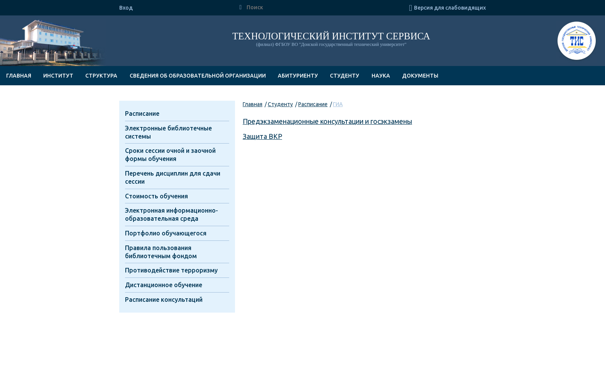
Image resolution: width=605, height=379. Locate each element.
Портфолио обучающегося (165, 233)
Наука (381, 76)
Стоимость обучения (156, 196)
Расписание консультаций (164, 299)
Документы (420, 76)
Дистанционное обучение (163, 284)
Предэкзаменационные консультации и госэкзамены (327, 121)
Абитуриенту (298, 76)
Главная (18, 76)
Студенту (344, 76)
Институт (58, 76)
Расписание (313, 104)
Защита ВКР (262, 136)
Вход (126, 8)
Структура (101, 76)
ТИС (576, 42)
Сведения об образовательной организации (198, 76)
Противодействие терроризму (171, 270)
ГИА (338, 104)
